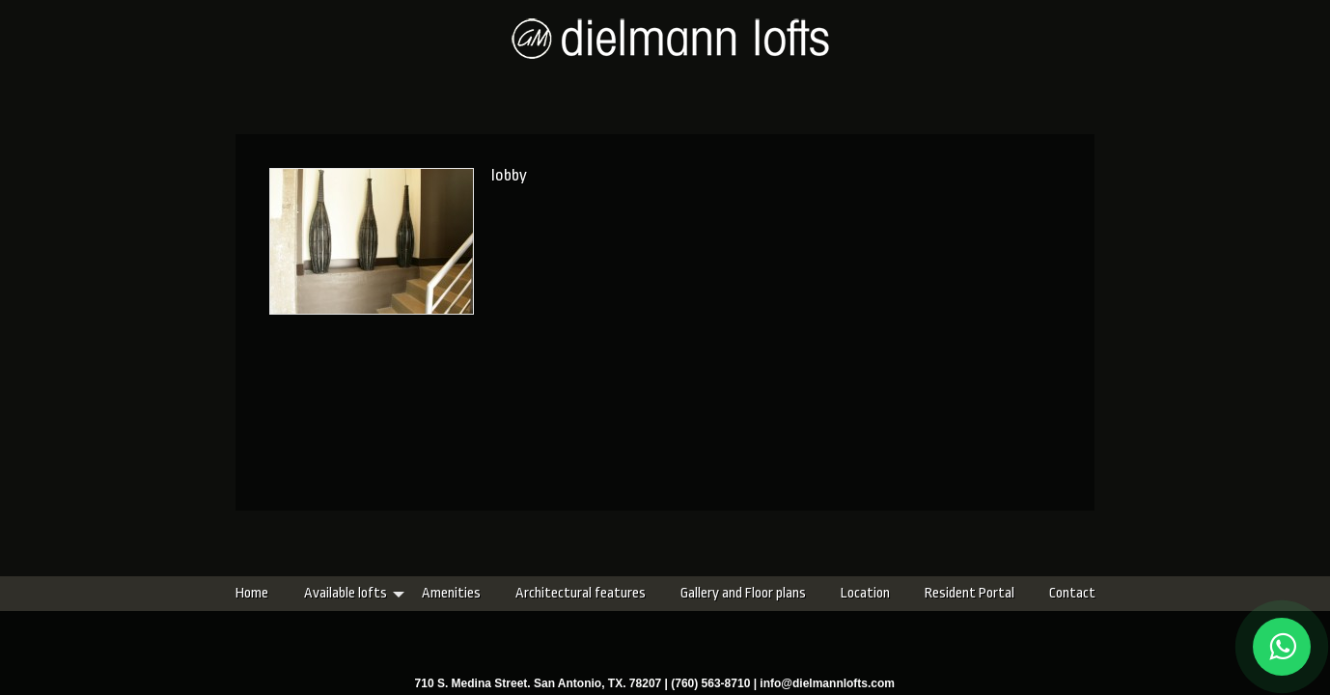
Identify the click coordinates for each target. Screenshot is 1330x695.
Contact (958, 593)
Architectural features (467, 593)
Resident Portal (856, 593)
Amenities (337, 593)
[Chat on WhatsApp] (1282, 647)
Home (138, 593)
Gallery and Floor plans (629, 593)
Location (751, 593)
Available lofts (231, 593)
